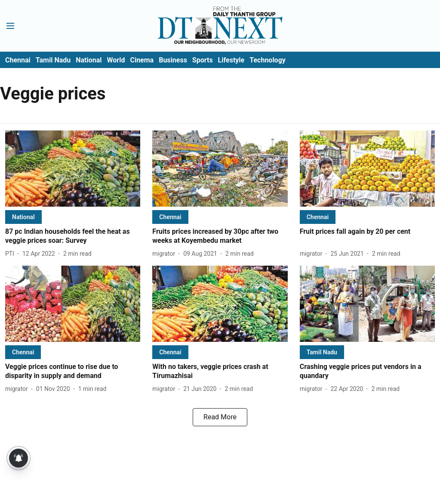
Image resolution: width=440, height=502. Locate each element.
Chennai (18, 60)
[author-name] (11, 253)
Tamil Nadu (53, 60)
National (89, 60)
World (116, 60)
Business (173, 60)
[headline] (72, 236)
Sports (202, 60)
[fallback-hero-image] (72, 168)
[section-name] (23, 217)
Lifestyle (231, 60)
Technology (267, 60)
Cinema (142, 60)
